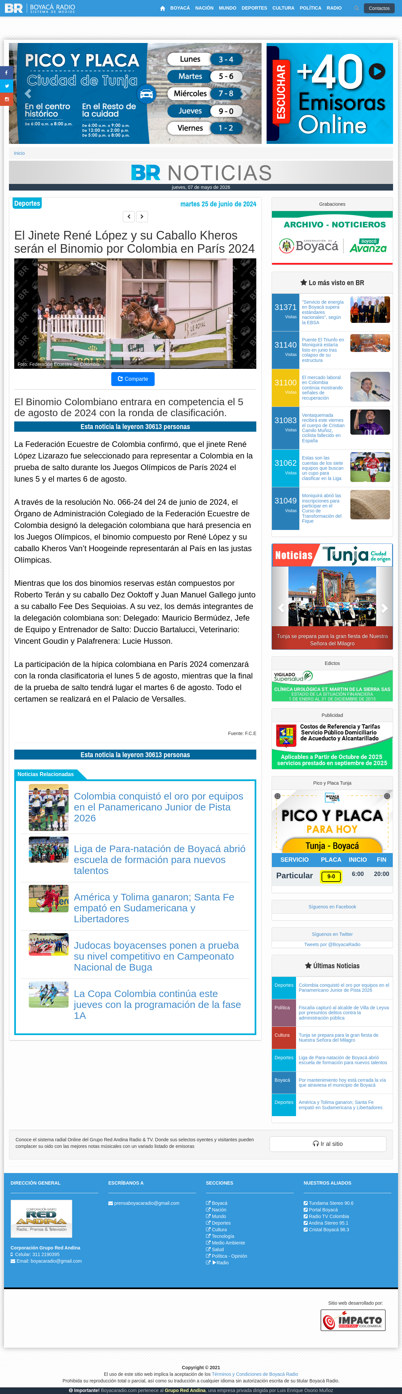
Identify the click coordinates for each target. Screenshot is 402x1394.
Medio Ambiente (228, 1242)
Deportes (221, 1223)
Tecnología (223, 1236)
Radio (220, 1262)
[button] (28, 93)
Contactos (379, 8)
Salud (218, 1249)
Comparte (133, 379)
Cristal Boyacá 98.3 (329, 1229)
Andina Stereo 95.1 (328, 1223)
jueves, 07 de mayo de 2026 (201, 187)
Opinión (239, 1256)
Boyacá (219, 1203)
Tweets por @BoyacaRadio (332, 944)
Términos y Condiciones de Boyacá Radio (255, 1374)
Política (219, 1256)
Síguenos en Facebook (332, 906)
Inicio (19, 153)
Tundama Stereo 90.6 (331, 1203)
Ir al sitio (328, 1143)
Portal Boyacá (323, 1209)
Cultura (219, 1229)
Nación (219, 1209)
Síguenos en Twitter (332, 934)
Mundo (219, 1216)
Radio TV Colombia (329, 1216)
